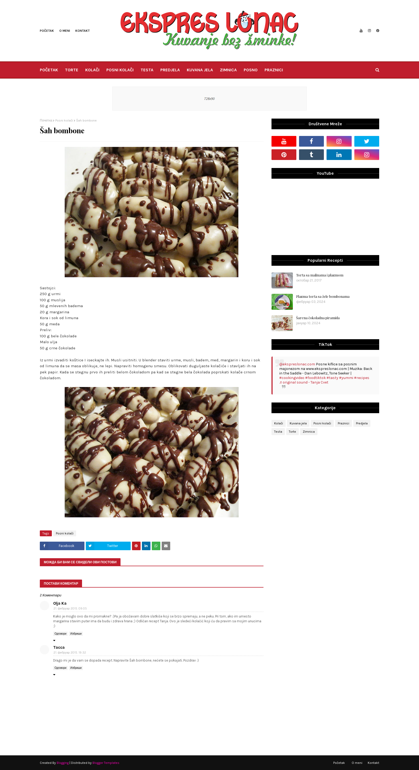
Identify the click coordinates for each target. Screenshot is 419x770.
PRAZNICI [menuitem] (274, 69)
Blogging (63, 763)
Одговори (60, 633)
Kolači (278, 423)
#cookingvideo (291, 378)
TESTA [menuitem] (147, 69)
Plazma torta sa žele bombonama (323, 296)
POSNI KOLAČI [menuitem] (120, 69)
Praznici (343, 423)
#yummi (346, 378)
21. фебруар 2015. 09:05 (70, 608)
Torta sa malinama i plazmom (319, 275)
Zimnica (309, 431)
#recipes (361, 378)
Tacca (59, 647)
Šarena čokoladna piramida (318, 317)
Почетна (46, 120)
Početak (47, 31)
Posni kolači (64, 120)
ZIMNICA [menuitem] (228, 69)
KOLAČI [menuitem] (92, 69)
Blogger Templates (105, 763)
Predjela (362, 423)
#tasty (332, 378)
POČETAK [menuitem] (49, 69)
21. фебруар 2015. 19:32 (69, 652)
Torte (292, 431)
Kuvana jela (298, 423)
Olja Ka (60, 603)
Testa (278, 431)
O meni (64, 31)
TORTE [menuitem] (71, 69)
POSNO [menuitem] (251, 69)
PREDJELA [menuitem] (170, 69)
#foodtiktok (315, 378)
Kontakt (82, 31)
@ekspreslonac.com (297, 364)
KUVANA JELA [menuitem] (200, 69)
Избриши (76, 633)
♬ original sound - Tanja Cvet (304, 382)
